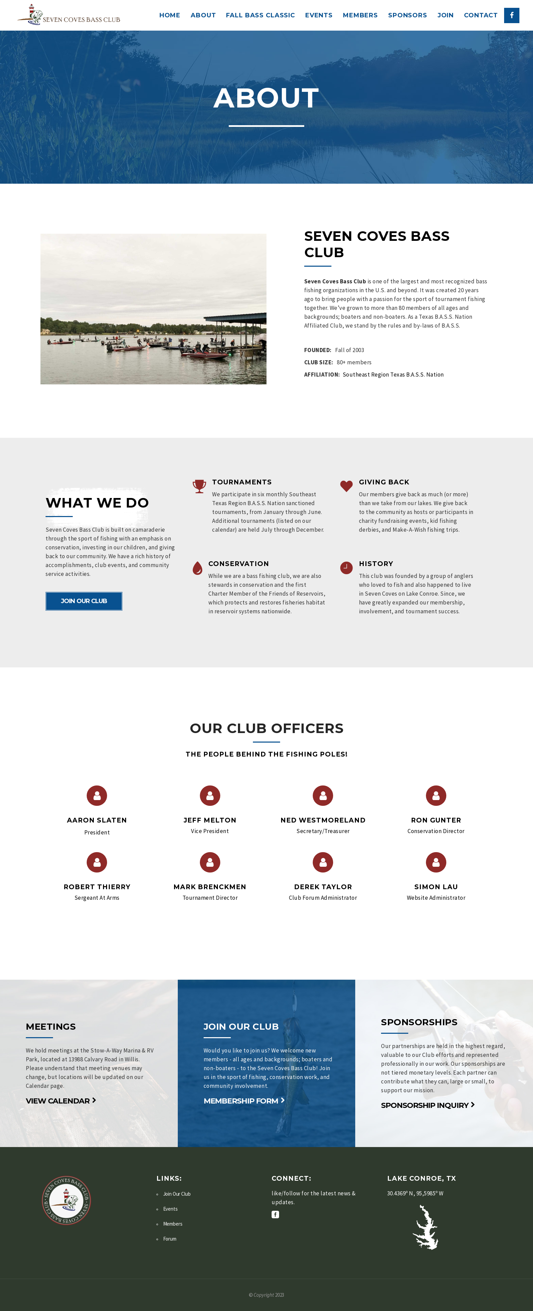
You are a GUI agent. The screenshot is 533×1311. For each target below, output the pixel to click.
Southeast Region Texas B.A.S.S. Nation (393, 374)
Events (170, 1209)
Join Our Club (177, 1194)
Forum (169, 1238)
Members (173, 1224)
